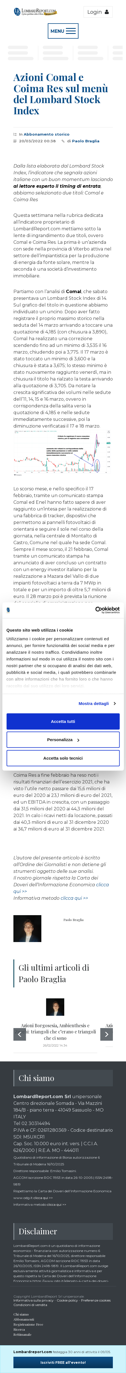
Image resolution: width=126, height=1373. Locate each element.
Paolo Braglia (85, 141)
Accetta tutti (63, 721)
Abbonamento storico (47, 134)
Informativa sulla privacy (33, 1300)
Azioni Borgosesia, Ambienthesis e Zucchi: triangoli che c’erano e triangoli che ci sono (55, 1031)
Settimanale (22, 1334)
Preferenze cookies (96, 1300)
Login (98, 12)
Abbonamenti (23, 1319)
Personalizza (63, 739)
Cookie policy (67, 1300)
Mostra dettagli (94, 703)
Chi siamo (21, 1314)
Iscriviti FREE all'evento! (63, 1362)
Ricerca (19, 1329)
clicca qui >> (74, 898)
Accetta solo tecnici (63, 757)
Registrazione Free (28, 1324)
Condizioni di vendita (30, 1305)
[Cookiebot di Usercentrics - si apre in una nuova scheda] (95, 610)
